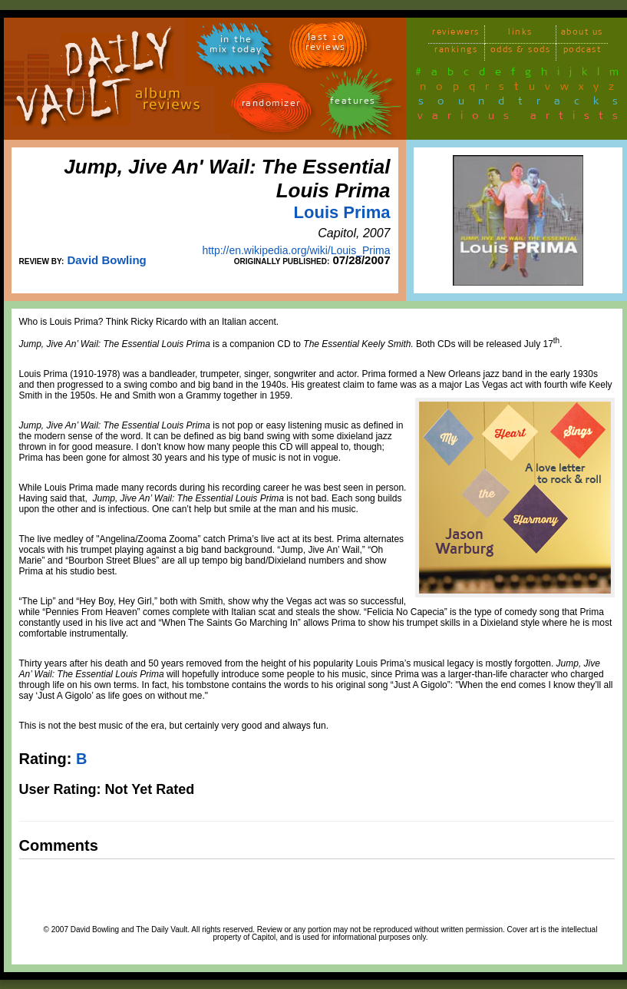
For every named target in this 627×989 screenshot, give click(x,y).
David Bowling (106, 259)
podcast (582, 52)
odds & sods (520, 52)
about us (582, 34)
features (353, 103)
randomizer (271, 105)
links (520, 34)
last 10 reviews (325, 44)
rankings (455, 52)
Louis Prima (342, 212)
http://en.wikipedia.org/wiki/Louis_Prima (296, 250)
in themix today (236, 47)
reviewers (456, 34)
